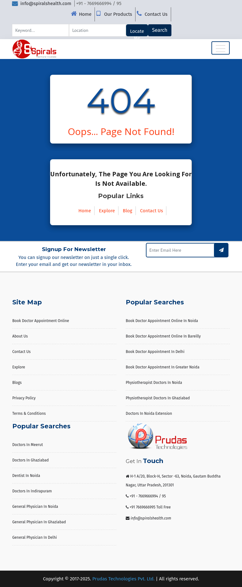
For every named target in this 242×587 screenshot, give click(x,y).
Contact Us (156, 14)
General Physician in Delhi (34, 537)
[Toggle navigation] (220, 48)
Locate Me (137, 32)
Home (85, 14)
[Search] (40, 30)
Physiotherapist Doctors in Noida (154, 382)
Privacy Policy (24, 398)
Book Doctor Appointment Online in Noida (162, 321)
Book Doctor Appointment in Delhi (155, 351)
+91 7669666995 (142, 507)
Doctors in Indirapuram (32, 491)
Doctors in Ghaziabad (30, 460)
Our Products (118, 14)
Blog (127, 211)
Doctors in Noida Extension (149, 413)
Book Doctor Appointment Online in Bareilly (163, 336)
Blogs (17, 382)
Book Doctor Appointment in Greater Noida (162, 367)
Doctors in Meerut (27, 445)
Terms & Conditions (29, 413)
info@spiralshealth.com (41, 3)
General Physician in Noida (35, 506)
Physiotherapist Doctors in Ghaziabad (158, 398)
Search (160, 30)
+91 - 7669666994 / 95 (148, 496)
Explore (107, 211)
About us (20, 336)
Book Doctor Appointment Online (40, 321)
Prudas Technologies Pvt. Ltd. (123, 579)
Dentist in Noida (26, 475)
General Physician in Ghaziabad (39, 522)
